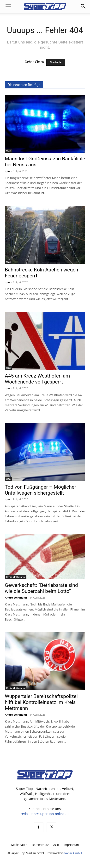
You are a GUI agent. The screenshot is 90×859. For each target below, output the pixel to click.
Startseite (56, 62)
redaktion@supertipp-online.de (45, 813)
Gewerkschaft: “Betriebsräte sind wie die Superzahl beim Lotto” (41, 588)
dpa (8, 150)
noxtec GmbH (72, 853)
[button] (8, 6)
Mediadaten (19, 845)
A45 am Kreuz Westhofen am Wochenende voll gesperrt (37, 379)
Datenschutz (40, 845)
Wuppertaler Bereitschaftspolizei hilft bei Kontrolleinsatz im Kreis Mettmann (41, 702)
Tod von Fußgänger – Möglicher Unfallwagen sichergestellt (40, 490)
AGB (56, 845)
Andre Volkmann (16, 597)
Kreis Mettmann (15, 577)
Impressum (71, 845)
